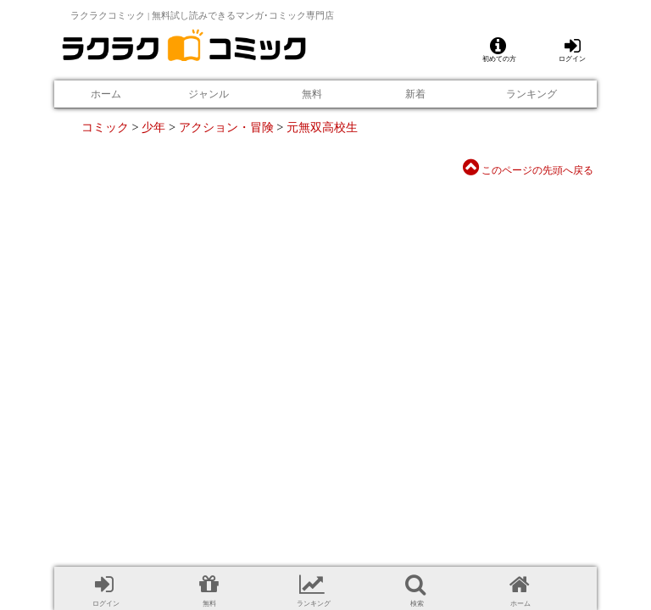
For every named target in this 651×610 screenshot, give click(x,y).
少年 (153, 127)
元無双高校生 (322, 127)
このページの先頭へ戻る (528, 170)
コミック (105, 127)
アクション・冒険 (226, 127)
